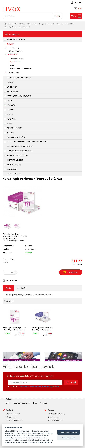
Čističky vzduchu (14, 173)
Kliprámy (10, 132)
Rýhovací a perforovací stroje (20, 146)
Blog (35, 402)
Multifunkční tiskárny (16, 39)
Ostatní (12, 65)
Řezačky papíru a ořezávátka (19, 96)
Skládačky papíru (14, 164)
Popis (8, 288)
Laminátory (12, 87)
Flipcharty (11, 119)
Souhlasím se (32, 386)
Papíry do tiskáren (44, 23)
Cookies (43, 402)
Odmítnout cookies (68, 438)
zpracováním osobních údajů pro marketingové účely (38, 386)
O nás (8, 402)
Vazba (9, 100)
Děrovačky (11, 105)
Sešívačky (11, 109)
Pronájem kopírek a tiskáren (19, 77)
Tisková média (32, 23)
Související (21, 288)
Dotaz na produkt (11, 280)
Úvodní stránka (10, 23)
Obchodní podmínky (22, 402)
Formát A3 (69, 23)
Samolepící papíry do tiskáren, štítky (21, 68)
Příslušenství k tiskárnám (15, 51)
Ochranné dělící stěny (16, 137)
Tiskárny (22, 23)
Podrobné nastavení (45, 442)
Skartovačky (12, 91)
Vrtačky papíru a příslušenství (19, 150)
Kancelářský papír (58, 23)
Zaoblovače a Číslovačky (17, 155)
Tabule (10, 114)
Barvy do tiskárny (13, 72)
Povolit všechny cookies (68, 432)
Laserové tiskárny (13, 47)
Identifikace (12, 169)
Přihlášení (78, 2)
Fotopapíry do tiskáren (16, 58)
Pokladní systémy (14, 128)
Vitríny (10, 123)
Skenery (10, 82)
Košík (80, 9)
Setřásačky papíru (15, 160)
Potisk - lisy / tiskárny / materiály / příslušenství (27, 141)
